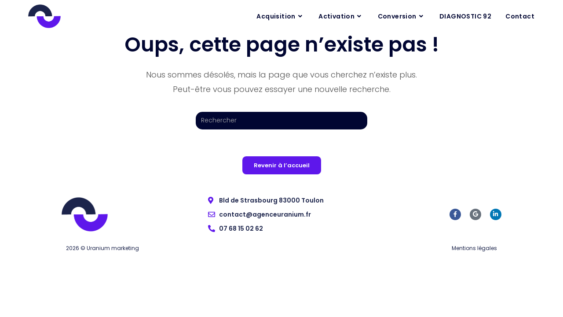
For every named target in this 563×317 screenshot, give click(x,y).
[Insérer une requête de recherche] (281, 120)
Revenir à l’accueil (282, 165)
